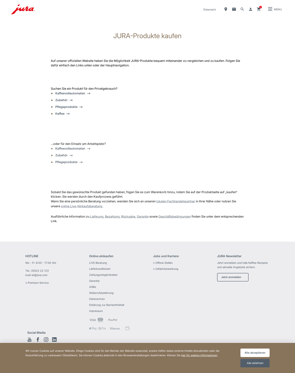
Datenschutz (97, 298)
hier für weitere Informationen (199, 355)
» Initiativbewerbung (165, 268)
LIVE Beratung (98, 262)
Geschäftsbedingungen (174, 218)
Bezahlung (112, 218)
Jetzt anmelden (231, 277)
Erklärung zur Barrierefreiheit (106, 304)
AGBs (92, 286)
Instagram (46, 339)
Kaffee (60, 113)
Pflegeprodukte (66, 107)
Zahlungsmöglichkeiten (103, 274)
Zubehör (61, 100)
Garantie (143, 218)
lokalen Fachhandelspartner (175, 203)
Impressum (96, 310)
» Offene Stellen (163, 262)
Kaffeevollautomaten (70, 93)
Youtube (29, 339)
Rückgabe (128, 218)
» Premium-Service (37, 282)
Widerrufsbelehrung (101, 292)
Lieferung (96, 218)
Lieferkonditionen (99, 268)
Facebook (38, 339)
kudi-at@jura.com (36, 275)
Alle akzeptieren (255, 352)
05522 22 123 (40, 270)
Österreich (209, 9)
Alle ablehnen (255, 363)
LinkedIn (54, 339)
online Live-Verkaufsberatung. (82, 207)
